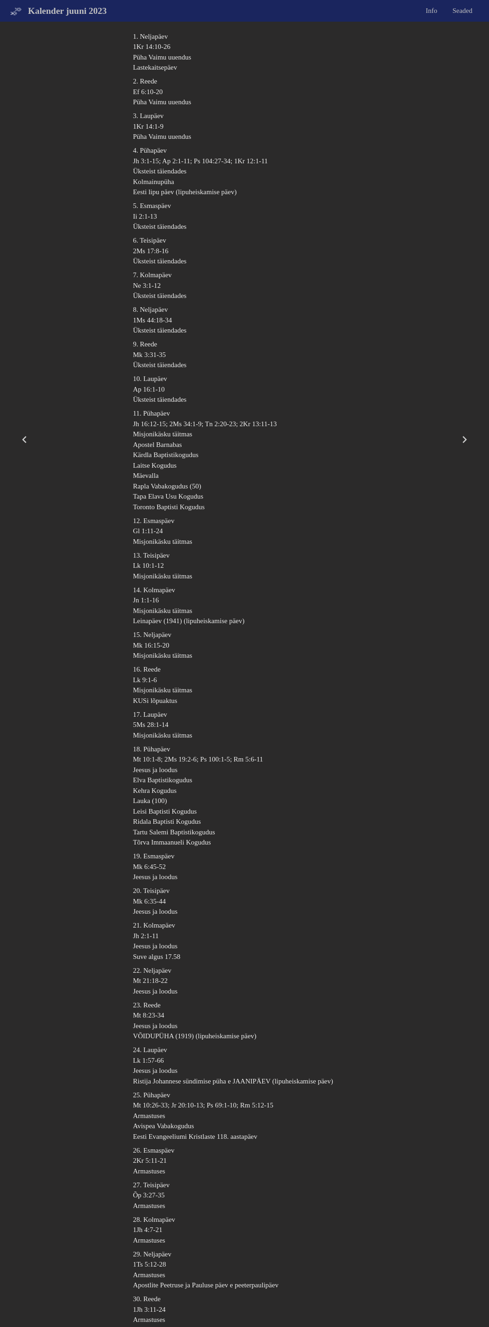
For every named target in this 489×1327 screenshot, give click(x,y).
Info (431, 10)
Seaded (462, 10)
